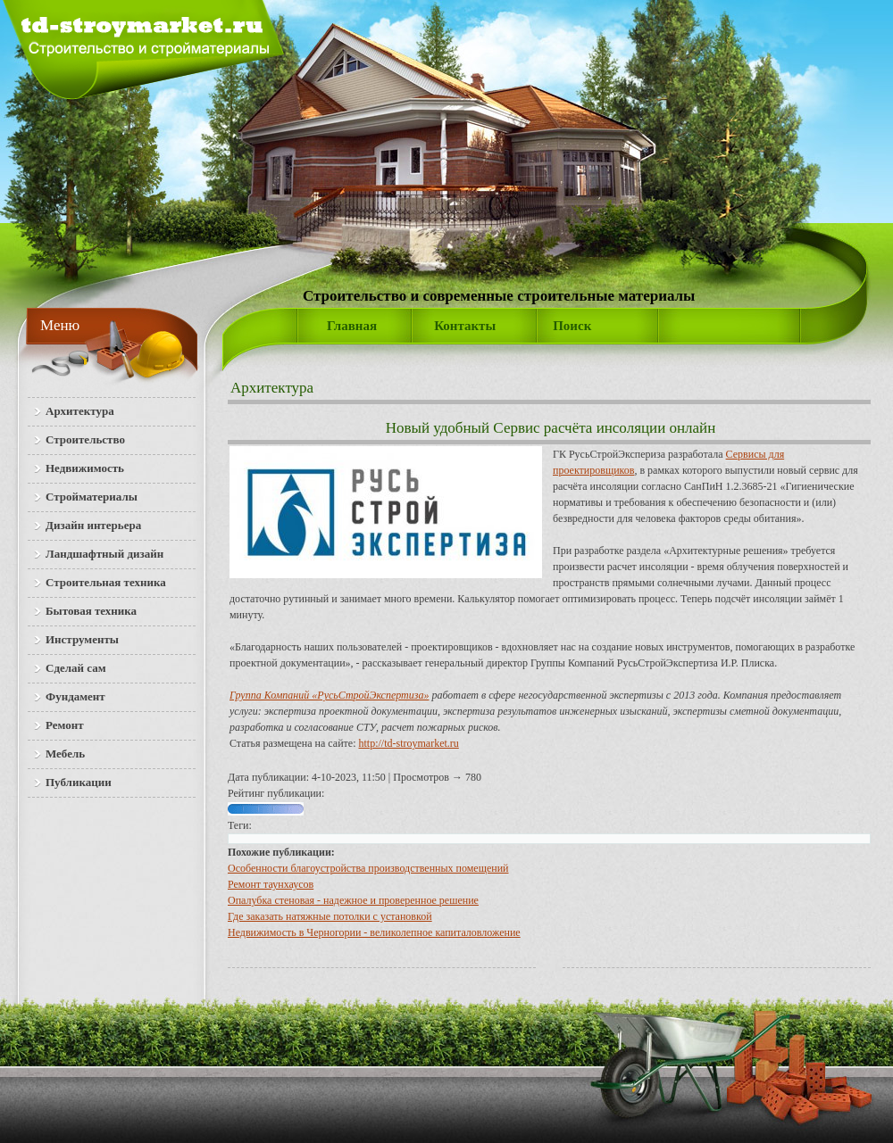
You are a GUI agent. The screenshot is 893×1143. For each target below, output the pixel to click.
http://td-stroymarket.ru (409, 743)
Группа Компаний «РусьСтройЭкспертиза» (329, 695)
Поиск (572, 326)
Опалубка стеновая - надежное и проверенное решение (353, 900)
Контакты (465, 326)
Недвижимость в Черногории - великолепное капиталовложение (374, 932)
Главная (352, 326)
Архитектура (271, 387)
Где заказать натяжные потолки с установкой (330, 916)
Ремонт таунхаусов (270, 884)
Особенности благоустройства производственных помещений (368, 868)
